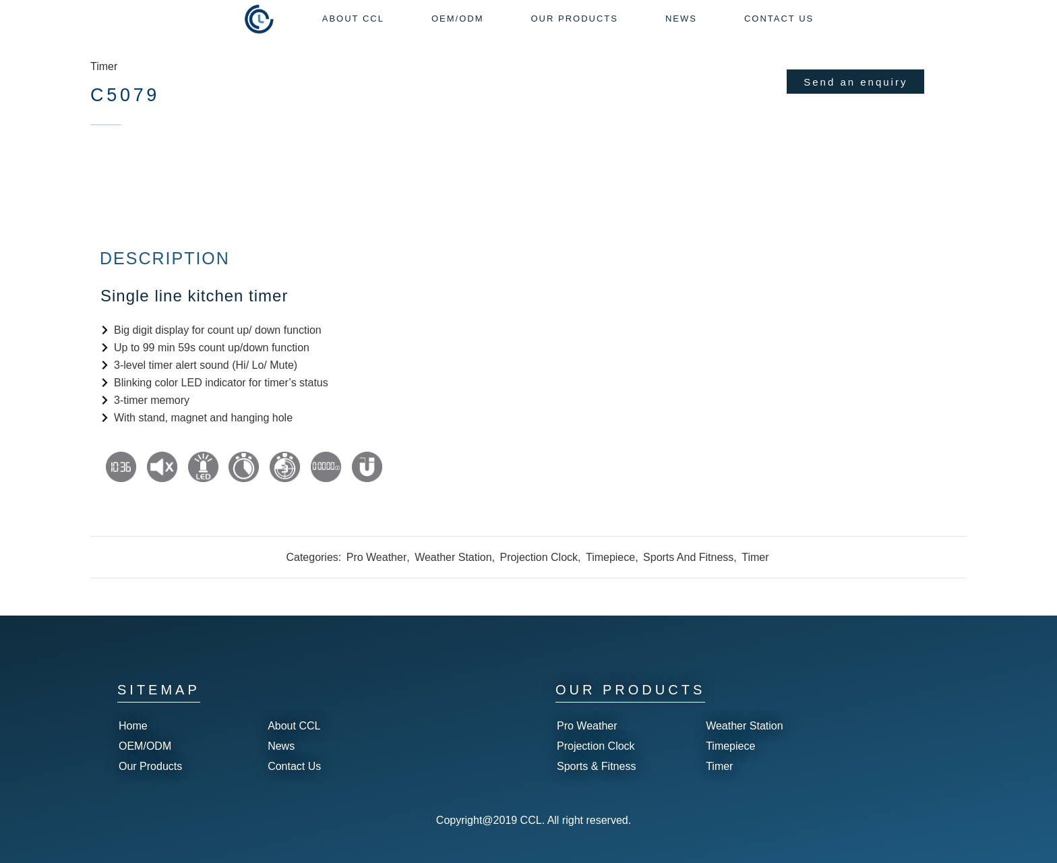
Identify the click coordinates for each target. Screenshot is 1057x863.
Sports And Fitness (688, 557)
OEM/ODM (145, 746)
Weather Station (453, 557)
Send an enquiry (855, 82)
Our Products (150, 766)
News (281, 746)
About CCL (294, 726)
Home (133, 726)
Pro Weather (376, 557)
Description (165, 258)
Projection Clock (539, 557)
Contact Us (294, 766)
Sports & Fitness (596, 766)
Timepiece (610, 557)
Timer (103, 66)
